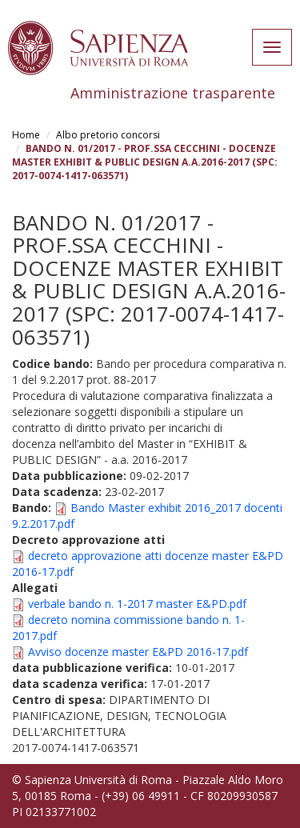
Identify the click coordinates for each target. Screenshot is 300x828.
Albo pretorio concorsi (108, 135)
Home (26, 135)
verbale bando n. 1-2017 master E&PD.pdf (137, 603)
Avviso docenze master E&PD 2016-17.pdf (138, 651)
